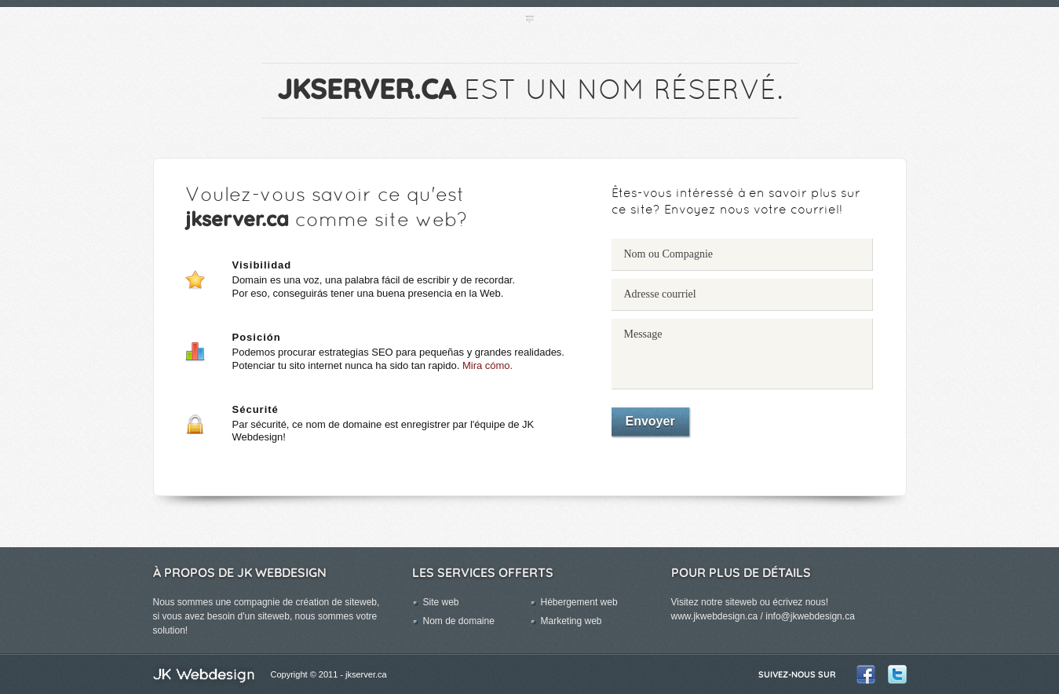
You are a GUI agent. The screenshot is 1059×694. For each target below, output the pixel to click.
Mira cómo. (487, 365)
